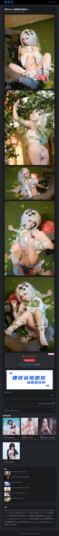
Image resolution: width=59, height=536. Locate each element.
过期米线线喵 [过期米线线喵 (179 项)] (24, 522)
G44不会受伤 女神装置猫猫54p (18, 471)
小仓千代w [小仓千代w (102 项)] (45, 513)
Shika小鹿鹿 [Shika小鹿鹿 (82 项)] (45, 510)
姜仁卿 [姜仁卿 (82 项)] (40, 513)
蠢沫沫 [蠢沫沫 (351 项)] (10, 521)
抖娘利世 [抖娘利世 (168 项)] (51, 513)
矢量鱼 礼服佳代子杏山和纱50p (47, 437)
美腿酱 (15, 12)
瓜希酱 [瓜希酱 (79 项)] (7, 518)
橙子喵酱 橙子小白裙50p (17, 498)
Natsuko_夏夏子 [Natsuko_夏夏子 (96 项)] (26, 510)
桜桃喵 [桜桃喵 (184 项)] (31, 515)
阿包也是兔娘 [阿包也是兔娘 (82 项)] (32, 522)
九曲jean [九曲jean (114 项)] (11, 513)
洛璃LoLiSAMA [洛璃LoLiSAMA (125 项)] (47, 516)
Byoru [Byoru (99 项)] (10, 510)
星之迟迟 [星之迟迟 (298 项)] (19, 515)
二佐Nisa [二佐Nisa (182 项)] (17, 513)
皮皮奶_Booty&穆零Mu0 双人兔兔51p (20, 487)
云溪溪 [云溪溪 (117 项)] (23, 513)
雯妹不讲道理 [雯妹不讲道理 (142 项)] (44, 522)
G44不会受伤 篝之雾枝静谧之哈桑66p (20, 477)
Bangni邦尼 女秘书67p (9, 462)
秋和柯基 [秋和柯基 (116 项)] (42, 519)
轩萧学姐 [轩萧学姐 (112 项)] (16, 522)
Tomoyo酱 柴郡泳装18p (9, 437)
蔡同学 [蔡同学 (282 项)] (48, 518)
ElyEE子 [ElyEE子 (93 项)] (14, 510)
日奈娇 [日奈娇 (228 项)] (11, 515)
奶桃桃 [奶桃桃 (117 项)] (37, 513)
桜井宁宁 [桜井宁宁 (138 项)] (26, 516)
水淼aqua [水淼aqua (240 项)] (39, 515)
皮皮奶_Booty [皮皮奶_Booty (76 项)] (20, 518)
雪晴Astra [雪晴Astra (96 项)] (37, 522)
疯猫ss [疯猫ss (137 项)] (11, 519)
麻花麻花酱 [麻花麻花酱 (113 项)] (13, 524)
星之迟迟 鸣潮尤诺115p (16, 482)
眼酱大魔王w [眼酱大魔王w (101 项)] (27, 519)
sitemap (38, 533)
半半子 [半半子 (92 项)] (26, 513)
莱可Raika (9, 392)
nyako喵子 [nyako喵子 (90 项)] (32, 510)
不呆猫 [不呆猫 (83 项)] (7, 513)
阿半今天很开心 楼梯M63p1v (18, 493)
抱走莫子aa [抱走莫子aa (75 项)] (6, 515)
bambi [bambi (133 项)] (6, 510)
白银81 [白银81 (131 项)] (16, 519)
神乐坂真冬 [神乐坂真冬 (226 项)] (34, 518)
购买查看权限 (29, 360)
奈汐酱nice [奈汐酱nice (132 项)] (32, 513)
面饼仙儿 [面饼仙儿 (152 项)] (7, 525)
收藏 (52, 395)
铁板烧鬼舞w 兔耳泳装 (27, 437)
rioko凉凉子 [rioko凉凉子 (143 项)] (39, 510)
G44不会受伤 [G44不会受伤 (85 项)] (18, 510)
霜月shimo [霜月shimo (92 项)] (51, 522)
